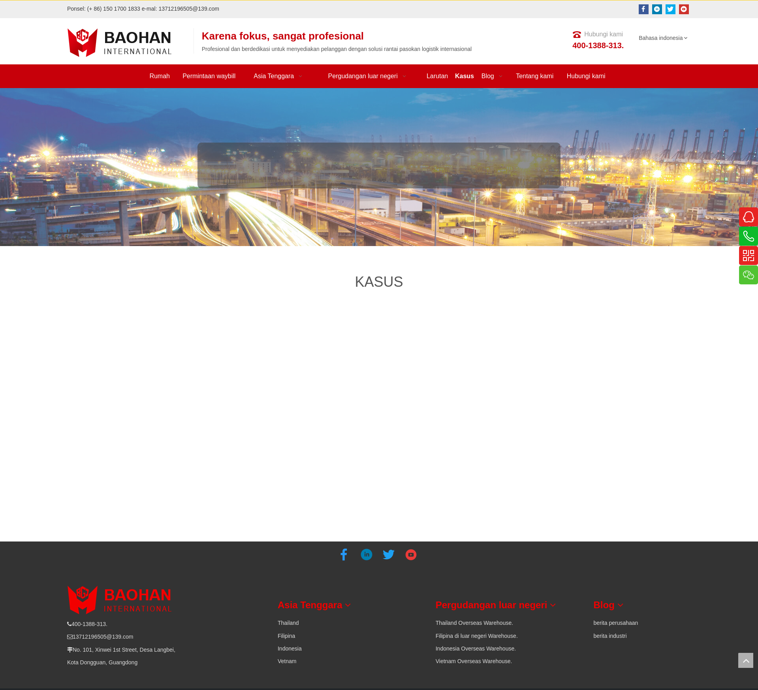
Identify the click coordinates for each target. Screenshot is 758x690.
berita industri (610, 636)
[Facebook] (644, 9)
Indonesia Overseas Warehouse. (476, 648)
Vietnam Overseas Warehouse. (474, 661)
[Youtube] (684, 9)
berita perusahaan (616, 623)
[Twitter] (670, 9)
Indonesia (290, 648)
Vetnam (287, 661)
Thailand (288, 623)
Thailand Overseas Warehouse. (474, 623)
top (745, 660)
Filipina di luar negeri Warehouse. (477, 636)
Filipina (286, 636)
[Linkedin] (657, 9)
